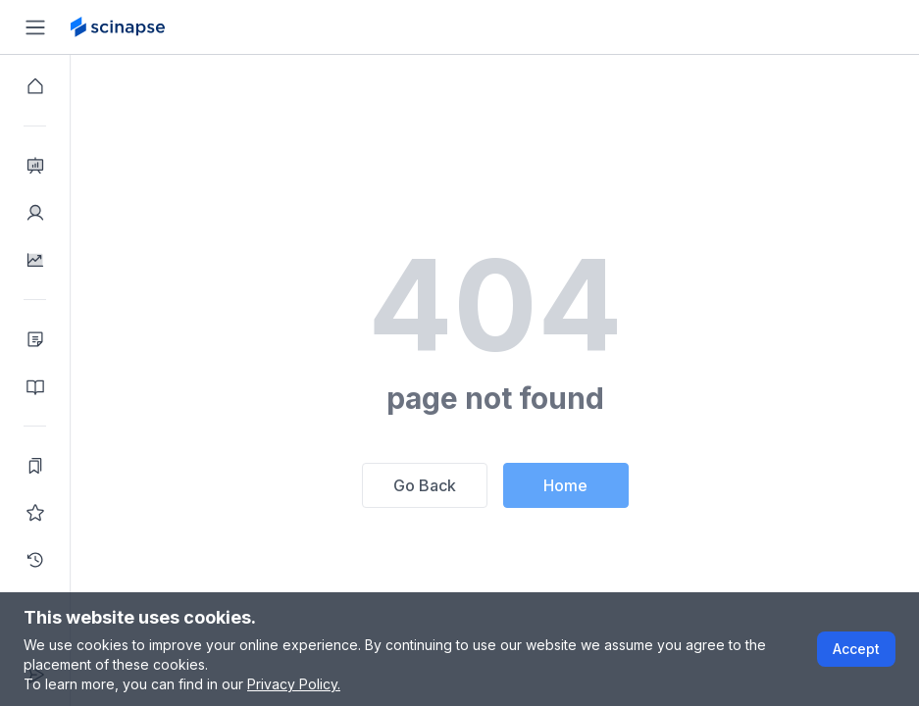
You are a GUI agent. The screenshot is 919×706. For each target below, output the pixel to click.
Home (565, 485)
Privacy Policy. (293, 684)
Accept (856, 648)
